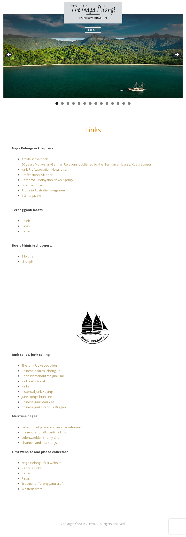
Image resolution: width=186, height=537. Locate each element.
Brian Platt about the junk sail (43, 376)
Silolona (27, 256)
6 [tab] (84, 103)
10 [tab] (107, 103)
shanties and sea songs (39, 442)
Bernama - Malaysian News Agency (47, 180)
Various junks (32, 468)
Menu (93, 30)
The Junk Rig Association (39, 365)
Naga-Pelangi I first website (42, 463)
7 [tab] (90, 103)
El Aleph (27, 261)
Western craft (32, 489)
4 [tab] (73, 103)
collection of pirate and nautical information (53, 427)
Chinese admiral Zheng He (41, 371)
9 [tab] (101, 103)
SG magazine (31, 195)
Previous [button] (9, 55)
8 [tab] (95, 103)
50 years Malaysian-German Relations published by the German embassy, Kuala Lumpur (87, 164)
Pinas (26, 226)
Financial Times (33, 185)
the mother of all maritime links (44, 432)
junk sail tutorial (33, 381)
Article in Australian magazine (43, 190)
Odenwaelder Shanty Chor (41, 437)
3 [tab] (68, 103)
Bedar (26, 231)
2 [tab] (62, 103)
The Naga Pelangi (93, 9)
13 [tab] (124, 103)
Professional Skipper (37, 175)
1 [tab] (56, 103)
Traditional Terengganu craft (42, 483)
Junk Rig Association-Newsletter (45, 169)
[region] (93, 56)
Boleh (26, 221)
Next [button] (176, 55)
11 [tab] (113, 103)
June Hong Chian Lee (37, 396)
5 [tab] (79, 103)
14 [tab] (129, 103)
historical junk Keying (37, 391)
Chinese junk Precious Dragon (44, 407)
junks (26, 386)
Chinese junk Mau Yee (38, 402)
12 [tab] (118, 103)
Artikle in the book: (35, 159)
